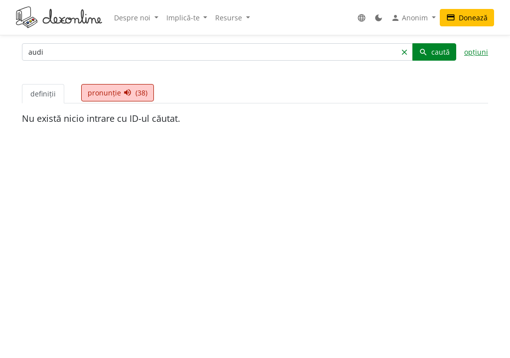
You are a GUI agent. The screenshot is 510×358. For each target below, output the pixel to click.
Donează (467, 17)
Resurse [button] (229, 17)
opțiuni (476, 52)
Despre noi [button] (133, 17)
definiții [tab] (43, 93)
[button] (361, 17)
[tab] (72, 88)
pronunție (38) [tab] (117, 92)
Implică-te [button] (184, 17)
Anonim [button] (410, 18)
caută (434, 52)
